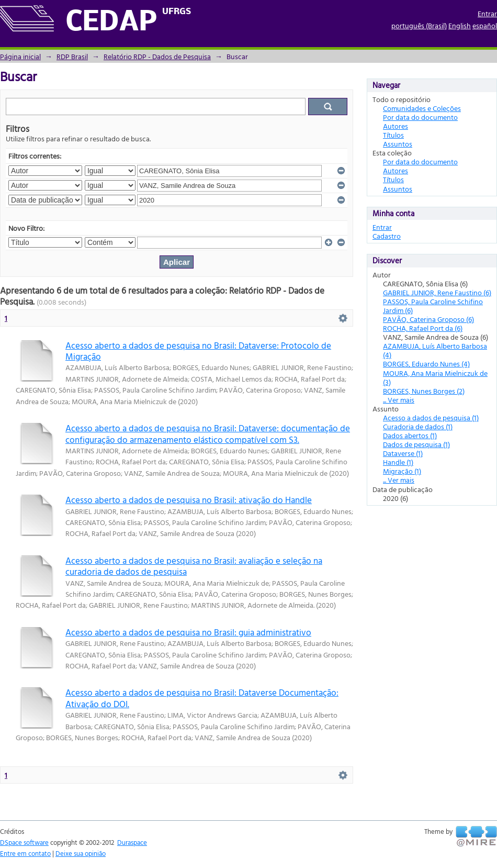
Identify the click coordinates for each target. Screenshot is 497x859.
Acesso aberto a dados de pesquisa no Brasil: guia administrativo (188, 632)
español (484, 25)
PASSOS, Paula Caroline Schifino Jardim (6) (433, 306)
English (459, 25)
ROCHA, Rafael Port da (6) (422, 327)
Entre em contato (25, 853)
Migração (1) (402, 470)
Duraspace (132, 842)
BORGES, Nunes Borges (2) (424, 390)
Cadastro (386, 235)
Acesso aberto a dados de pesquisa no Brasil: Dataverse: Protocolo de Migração (198, 351)
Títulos (393, 134)
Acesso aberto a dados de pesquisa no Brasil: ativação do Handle (188, 499)
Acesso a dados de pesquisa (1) (431, 417)
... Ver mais (398, 399)
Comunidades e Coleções (422, 108)
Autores (395, 125)
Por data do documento (420, 116)
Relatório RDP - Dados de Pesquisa (157, 56)
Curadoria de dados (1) (418, 426)
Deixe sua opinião (80, 853)
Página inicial (20, 56)
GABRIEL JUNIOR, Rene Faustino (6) (437, 292)
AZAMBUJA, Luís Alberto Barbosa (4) (435, 350)
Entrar (487, 13)
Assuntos (397, 143)
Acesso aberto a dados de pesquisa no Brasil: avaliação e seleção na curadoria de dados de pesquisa (193, 566)
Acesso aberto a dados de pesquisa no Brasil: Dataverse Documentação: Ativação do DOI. (201, 698)
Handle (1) (398, 461)
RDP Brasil (72, 56)
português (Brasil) (419, 25)
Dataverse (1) (403, 453)
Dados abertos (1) (410, 435)
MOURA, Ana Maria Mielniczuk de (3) (435, 377)
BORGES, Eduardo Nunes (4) (426, 363)
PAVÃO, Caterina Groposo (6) (428, 319)
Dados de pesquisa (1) (416, 444)
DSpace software (24, 842)
